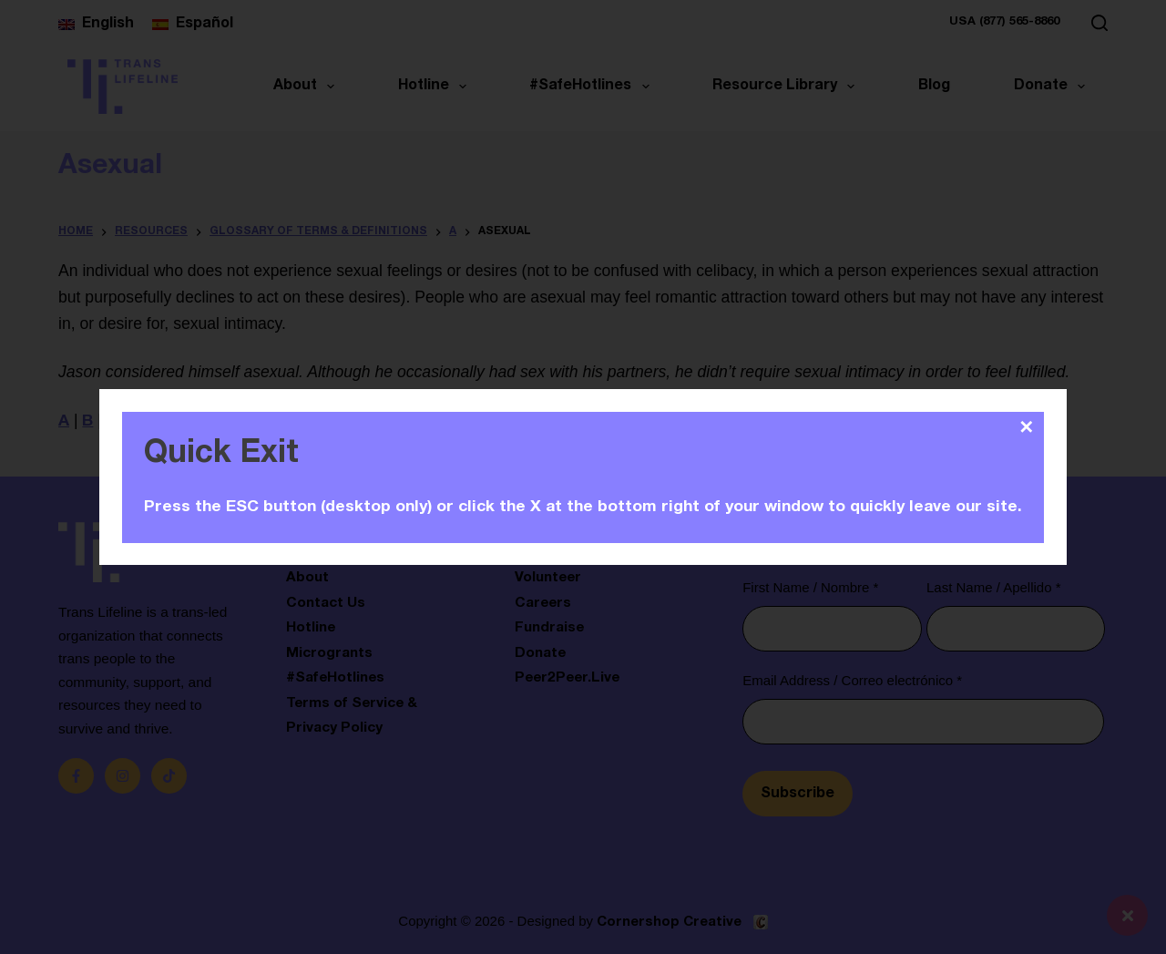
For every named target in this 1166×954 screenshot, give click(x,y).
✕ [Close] (1026, 427)
